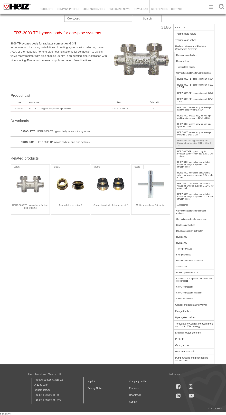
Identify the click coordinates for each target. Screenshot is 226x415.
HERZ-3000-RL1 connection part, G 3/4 (195, 93)
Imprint (91, 381)
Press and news (119, 9)
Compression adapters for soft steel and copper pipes (194, 279)
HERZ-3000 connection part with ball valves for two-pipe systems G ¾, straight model (193, 164)
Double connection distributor (189, 231)
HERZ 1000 (181, 243)
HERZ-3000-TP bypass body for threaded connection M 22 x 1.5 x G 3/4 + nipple (195, 153)
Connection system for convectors (191, 219)
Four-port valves (183, 255)
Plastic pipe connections (187, 272)
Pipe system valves (185, 317)
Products (46, 9)
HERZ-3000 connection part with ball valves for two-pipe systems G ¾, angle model (195, 175)
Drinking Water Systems (188, 332)
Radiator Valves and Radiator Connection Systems (190, 47)
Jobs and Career (94, 9)
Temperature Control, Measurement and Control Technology (194, 325)
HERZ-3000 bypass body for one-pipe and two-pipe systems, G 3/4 (194, 108)
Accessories (182, 205)
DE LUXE (180, 27)
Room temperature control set (189, 261)
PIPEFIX (179, 339)
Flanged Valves (183, 311)
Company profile (137, 381)
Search (147, 18)
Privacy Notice (95, 388)
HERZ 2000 (181, 237)
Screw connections (184, 287)
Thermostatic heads (185, 33)
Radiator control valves (186, 55)
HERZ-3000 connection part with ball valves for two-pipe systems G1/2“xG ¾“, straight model (195, 196)
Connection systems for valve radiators (193, 73)
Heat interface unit (185, 351)
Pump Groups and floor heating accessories (191, 359)
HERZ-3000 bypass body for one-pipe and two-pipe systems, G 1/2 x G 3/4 (194, 117)
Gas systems (182, 345)
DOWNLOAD (141, 9)
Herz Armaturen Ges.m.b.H (44, 374)
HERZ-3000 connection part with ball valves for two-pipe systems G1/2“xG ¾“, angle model (195, 185)
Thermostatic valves (185, 40)
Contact (176, 9)
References (159, 9)
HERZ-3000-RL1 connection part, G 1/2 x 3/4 (195, 100)
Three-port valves (184, 249)
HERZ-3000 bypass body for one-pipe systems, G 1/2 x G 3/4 (194, 133)
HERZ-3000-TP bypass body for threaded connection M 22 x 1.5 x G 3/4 (194, 143)
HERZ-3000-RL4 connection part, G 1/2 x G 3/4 (195, 86)
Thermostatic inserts (185, 67)
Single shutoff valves (185, 225)
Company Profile (68, 9)
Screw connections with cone (189, 293)
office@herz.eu (42, 390)
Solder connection (184, 299)
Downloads (135, 395)
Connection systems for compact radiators (191, 212)
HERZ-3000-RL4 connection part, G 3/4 (195, 79)
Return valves (182, 61)
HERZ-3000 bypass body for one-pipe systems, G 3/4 (194, 125)
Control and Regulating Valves (191, 304)
